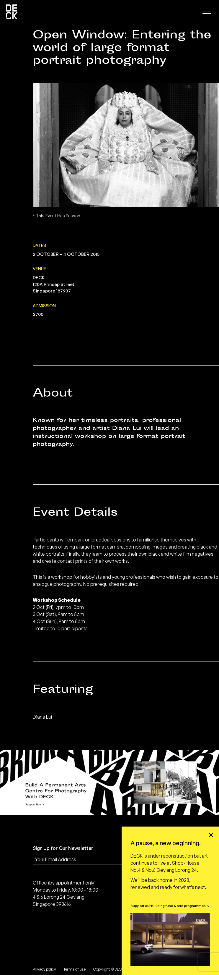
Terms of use (74, 969)
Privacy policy (44, 969)
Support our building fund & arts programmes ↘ (169, 905)
